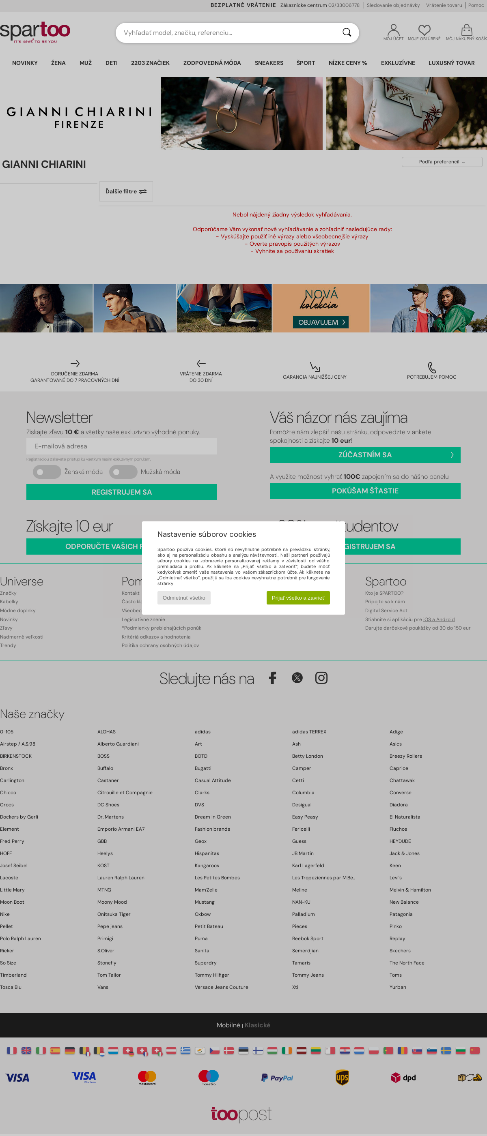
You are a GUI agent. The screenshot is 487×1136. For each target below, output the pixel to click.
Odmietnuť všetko (184, 598)
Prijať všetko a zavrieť (298, 598)
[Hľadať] (347, 33)
